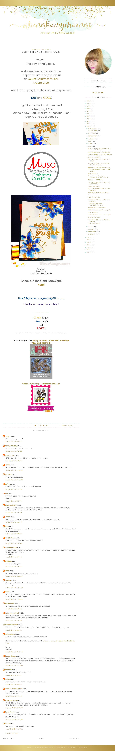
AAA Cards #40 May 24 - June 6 (99, 167)
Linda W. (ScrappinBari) (13, 689)
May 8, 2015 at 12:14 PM (14, 665)
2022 (89, 108)
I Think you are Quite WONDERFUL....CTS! (95, 204)
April (90, 226)
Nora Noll (8, 669)
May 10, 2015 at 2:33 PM (14, 708)
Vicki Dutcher (10, 538)
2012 (89, 242)
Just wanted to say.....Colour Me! (99, 152)
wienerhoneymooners (42, 748)
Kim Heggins (9, 603)
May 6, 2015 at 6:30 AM (14, 442)
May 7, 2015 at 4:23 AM (14, 534)
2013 (89, 240)
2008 (89, 252)
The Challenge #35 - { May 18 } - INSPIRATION (99, 183)
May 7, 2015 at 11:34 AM (14, 599)
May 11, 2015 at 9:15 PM (14, 729)
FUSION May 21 (93, 173)
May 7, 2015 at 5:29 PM (14, 609)
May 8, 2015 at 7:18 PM (14, 675)
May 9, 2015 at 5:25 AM (14, 684)
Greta (7, 723)
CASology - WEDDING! (95, 180)
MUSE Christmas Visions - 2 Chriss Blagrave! (99, 189)
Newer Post (8, 738)
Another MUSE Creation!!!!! (97, 207)
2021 (89, 111)
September (93, 136)
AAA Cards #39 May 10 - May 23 (99, 210)
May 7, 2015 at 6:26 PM (14, 620)
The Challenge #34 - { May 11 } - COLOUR (99, 200)
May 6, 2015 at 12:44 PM (14, 480)
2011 (89, 245)
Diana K (8, 580)
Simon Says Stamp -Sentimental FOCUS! (41, 384)
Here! (41, 285)
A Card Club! (41, 82)
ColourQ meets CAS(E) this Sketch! (100, 154)
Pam (7, 526)
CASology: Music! (94, 197)
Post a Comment (12, 733)
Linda (7, 571)
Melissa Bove (10, 634)
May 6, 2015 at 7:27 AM (14, 461)
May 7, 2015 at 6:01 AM (14, 543)
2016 (89, 124)
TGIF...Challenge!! (94, 223)
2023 (89, 106)
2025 (89, 101)
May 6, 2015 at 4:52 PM (14, 522)
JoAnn (7, 484)
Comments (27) (67, 425)
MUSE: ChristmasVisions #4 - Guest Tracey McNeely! (100, 149)
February (92, 231)
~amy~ (7, 436)
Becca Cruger (10, 656)
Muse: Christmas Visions (43, 79)
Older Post (74, 738)
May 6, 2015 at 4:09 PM (14, 512)
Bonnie (7, 592)
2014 (89, 237)
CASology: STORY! (94, 157)
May (90, 146)
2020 (89, 113)
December (92, 128)
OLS (89, 195)
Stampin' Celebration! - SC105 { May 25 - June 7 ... (99, 164)
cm (6, 493)
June (90, 143)
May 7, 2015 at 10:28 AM (14, 576)
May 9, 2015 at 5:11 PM (14, 696)
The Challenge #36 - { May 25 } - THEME (99, 160)
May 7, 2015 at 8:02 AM (14, 566)
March (91, 229)
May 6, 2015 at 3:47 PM (14, 501)
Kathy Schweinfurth (12, 613)
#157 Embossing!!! (41, 343)
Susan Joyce (9, 712)
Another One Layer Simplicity (98, 192)
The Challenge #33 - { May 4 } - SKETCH (99, 220)
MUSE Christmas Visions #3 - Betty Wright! (99, 170)
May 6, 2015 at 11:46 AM (14, 470)
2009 (89, 250)
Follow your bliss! (93, 186)
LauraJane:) (9, 455)
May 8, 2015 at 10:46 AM (14, 652)
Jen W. (7, 517)
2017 (89, 121)
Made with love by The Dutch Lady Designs (69, 748)
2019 (89, 116)
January (92, 234)
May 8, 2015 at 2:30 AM (14, 630)
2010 (89, 247)
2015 (89, 126)
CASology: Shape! (94, 217)
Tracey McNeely (11, 446)
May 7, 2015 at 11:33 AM (14, 588)
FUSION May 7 (93, 212)
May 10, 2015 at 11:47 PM (14, 719)
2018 (89, 118)
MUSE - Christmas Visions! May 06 (99, 215)
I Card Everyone (11, 547)
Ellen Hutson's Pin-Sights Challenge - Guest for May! (98, 176)
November (93, 131)
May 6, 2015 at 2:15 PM (14, 489)
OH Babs (8, 561)
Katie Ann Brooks (11, 700)
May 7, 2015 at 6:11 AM (14, 557)
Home (41, 738)
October (92, 133)
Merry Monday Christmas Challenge (51, 340)
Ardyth (7, 465)
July (90, 141)
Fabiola (8, 679)
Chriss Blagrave (10, 505)
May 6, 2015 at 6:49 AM (14, 451)
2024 (89, 103)
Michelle (8, 474)
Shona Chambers (11, 624)
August (91, 138)
